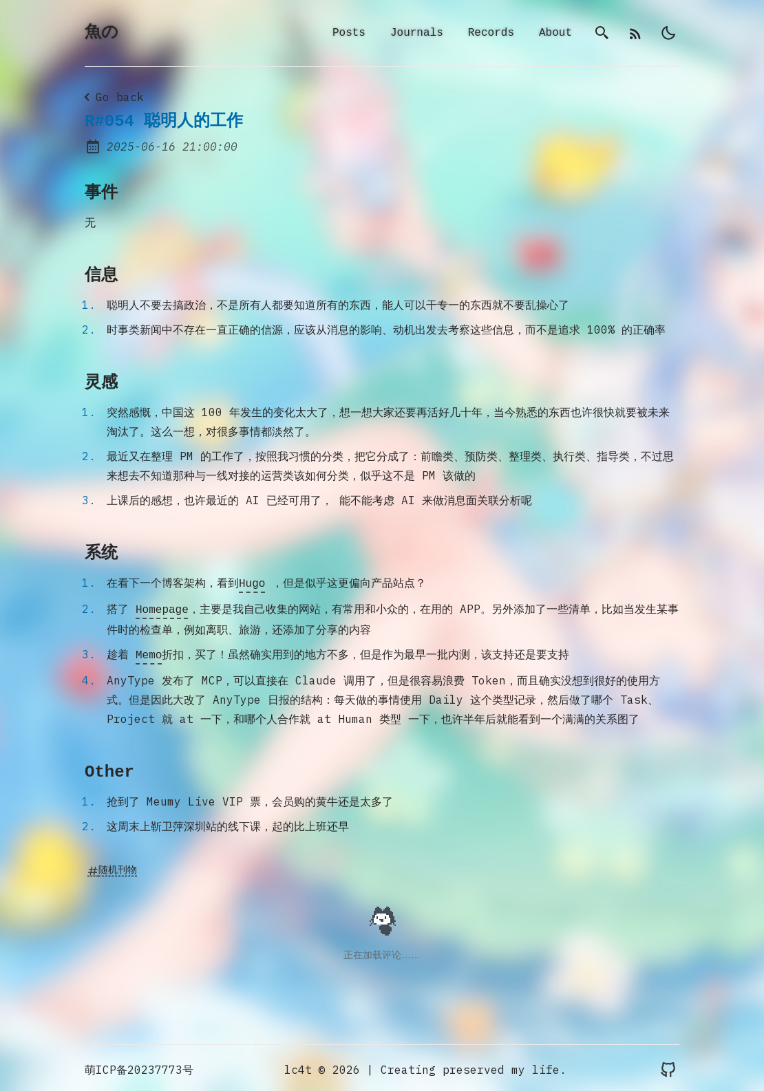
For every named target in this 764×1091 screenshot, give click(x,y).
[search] (602, 33)
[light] (668, 34)
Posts (348, 33)
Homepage (162, 608)
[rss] (635, 34)
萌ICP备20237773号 (139, 1066)
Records (491, 33)
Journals (416, 33)
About (555, 33)
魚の (101, 33)
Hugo (252, 584)
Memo (149, 652)
